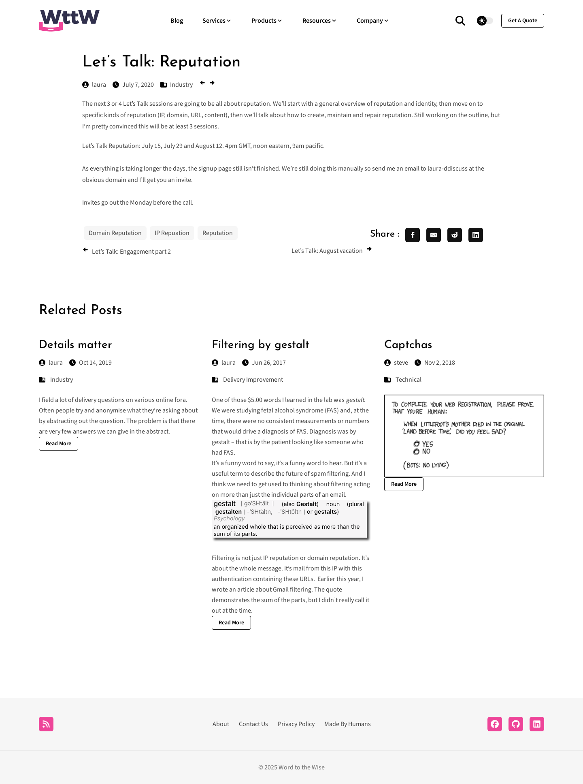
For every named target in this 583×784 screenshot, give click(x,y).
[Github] (516, 724)
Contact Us (253, 724)
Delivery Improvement (253, 379)
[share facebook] (412, 235)
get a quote (522, 21)
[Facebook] (494, 724)
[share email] (433, 235)
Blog (176, 20)
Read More (58, 444)
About (221, 724)
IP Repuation (172, 233)
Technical (408, 379)
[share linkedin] (475, 235)
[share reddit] (454, 235)
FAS (301, 431)
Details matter (75, 345)
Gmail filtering (292, 589)
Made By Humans (347, 724)
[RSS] (46, 724)
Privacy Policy (296, 724)
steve (396, 362)
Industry (61, 379)
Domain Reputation (115, 233)
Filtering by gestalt (260, 345)
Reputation (217, 233)
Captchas (408, 345)
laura (51, 362)
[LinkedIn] (537, 724)
